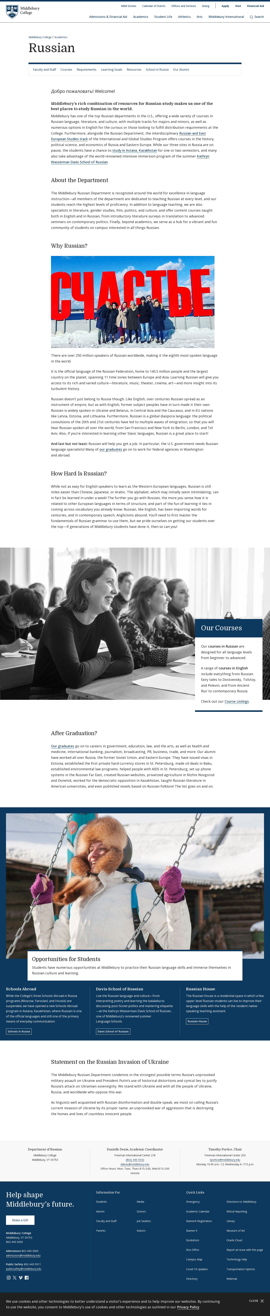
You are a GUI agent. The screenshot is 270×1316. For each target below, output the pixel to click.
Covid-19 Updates (197, 1269)
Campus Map (194, 1259)
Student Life (163, 17)
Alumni (100, 1211)
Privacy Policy (188, 1307)
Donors (141, 1211)
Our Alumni (181, 69)
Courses (66, 69)
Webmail (231, 1278)
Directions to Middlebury (241, 1201)
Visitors (141, 1230)
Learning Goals (111, 69)
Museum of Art (235, 1230)
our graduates (110, 449)
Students (101, 1201)
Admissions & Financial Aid (108, 17)
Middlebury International (226, 17)
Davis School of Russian (119, 989)
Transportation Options (240, 1269)
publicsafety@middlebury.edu (23, 1269)
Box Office (192, 1250)
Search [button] (257, 17)
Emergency (193, 1201)
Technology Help (236, 1259)
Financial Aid (255, 6)
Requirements (86, 69)
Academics (140, 17)
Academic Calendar (197, 1211)
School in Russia (157, 69)
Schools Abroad (21, 989)
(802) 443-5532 (135, 1160)
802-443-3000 (30, 1251)
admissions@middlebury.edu (23, 1255)
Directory (191, 1278)
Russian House (200, 989)
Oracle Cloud (234, 1240)
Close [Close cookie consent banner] (256, 1301)
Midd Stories (128, 6)
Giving (205, 6)
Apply (225, 6)
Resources (134, 69)
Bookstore (192, 1240)
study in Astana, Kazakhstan (134, 150)
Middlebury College (40, 37)
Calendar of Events (153, 6)
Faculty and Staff (44, 69)
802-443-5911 (32, 1264)
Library (230, 1221)
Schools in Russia (19, 1031)
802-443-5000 (14, 1242)
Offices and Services (183, 6)
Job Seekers (144, 1221)
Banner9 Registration (199, 1221)
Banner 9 (191, 1230)
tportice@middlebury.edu (225, 1160)
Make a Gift (20, 1220)
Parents (101, 1230)
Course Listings (237, 701)
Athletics (184, 17)
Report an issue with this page (244, 1250)
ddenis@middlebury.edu (135, 1164)
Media (140, 1201)
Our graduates (62, 746)
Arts (199, 17)
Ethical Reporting (236, 1211)
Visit (238, 6)
